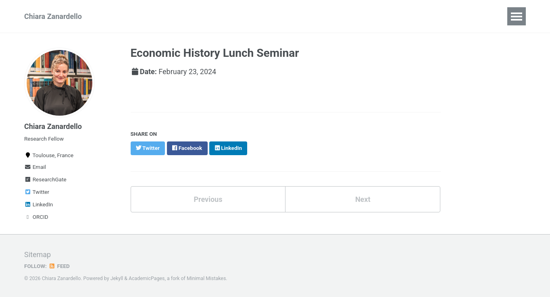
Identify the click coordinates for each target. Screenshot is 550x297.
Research (150, 16)
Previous (208, 198)
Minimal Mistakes (206, 278)
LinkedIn (38, 204)
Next (363, 198)
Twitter (36, 192)
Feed (59, 266)
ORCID (36, 217)
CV (115, 16)
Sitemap (37, 254)
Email (35, 167)
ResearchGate (45, 179)
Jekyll (116, 278)
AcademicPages (147, 278)
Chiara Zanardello (53, 16)
